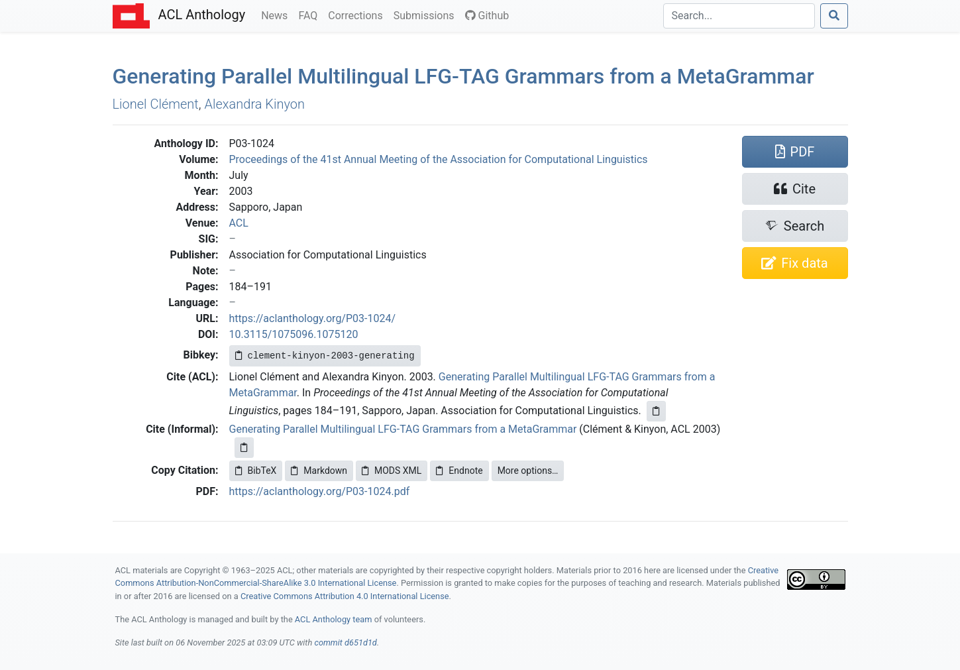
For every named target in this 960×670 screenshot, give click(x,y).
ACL (238, 223)
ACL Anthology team (333, 619)
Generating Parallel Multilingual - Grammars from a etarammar (463, 76)
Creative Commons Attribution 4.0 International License (344, 596)
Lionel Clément (156, 104)
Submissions (427, 14)
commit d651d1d (345, 642)
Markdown (319, 470)
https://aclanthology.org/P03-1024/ (312, 318)
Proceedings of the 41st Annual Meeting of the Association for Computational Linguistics (438, 159)
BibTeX (256, 470)
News (277, 14)
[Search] (739, 15)
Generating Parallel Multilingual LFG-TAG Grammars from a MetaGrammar (403, 429)
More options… (528, 470)
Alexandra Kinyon (255, 104)
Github (487, 15)
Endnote (459, 470)
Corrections (358, 14)
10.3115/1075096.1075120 (293, 334)
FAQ (310, 14)
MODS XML (391, 470)
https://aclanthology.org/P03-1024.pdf (319, 491)
